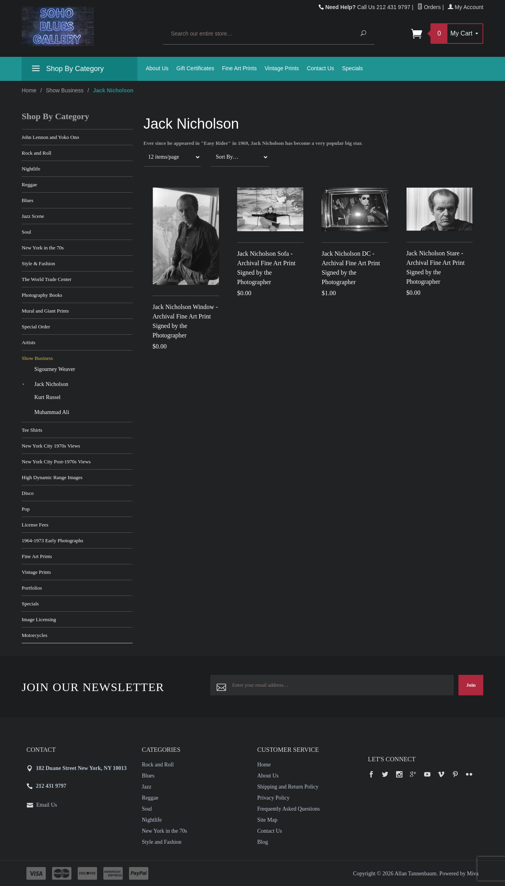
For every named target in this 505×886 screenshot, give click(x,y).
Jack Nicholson (51, 384)
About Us (157, 68)
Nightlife (31, 169)
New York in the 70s (43, 248)
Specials (352, 68)
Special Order (36, 327)
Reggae (29, 184)
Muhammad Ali (51, 412)
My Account (465, 7)
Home (29, 90)
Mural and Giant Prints (45, 311)
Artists (29, 342)
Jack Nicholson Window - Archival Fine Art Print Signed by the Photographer (185, 321)
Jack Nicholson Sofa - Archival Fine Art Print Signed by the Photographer (266, 267)
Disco (28, 493)
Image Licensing (39, 619)
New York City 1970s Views (51, 446)
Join (471, 685)
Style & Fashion (38, 263)
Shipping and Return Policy (287, 787)
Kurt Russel (47, 397)
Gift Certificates (195, 68)
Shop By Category (67, 70)
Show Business (65, 90)
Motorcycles (34, 635)
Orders (429, 7)
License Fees (35, 525)
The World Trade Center (46, 279)
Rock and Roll (36, 153)
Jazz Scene (33, 216)
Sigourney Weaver (54, 369)
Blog (262, 842)
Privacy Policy (273, 798)
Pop (26, 509)
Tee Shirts (32, 430)
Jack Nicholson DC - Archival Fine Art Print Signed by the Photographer (351, 267)
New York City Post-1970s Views (56, 462)
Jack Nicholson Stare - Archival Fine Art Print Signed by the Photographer (435, 267)
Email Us (46, 805)
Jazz (147, 787)
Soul (26, 232)
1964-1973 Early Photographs (52, 540)
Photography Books (42, 295)
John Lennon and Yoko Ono (50, 137)
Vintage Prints (282, 68)
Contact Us (320, 68)
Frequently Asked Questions (288, 809)
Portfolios (32, 588)
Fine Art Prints (239, 68)
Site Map (267, 820)
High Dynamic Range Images (52, 477)
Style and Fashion (161, 842)
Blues (28, 200)
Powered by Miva (459, 874)
